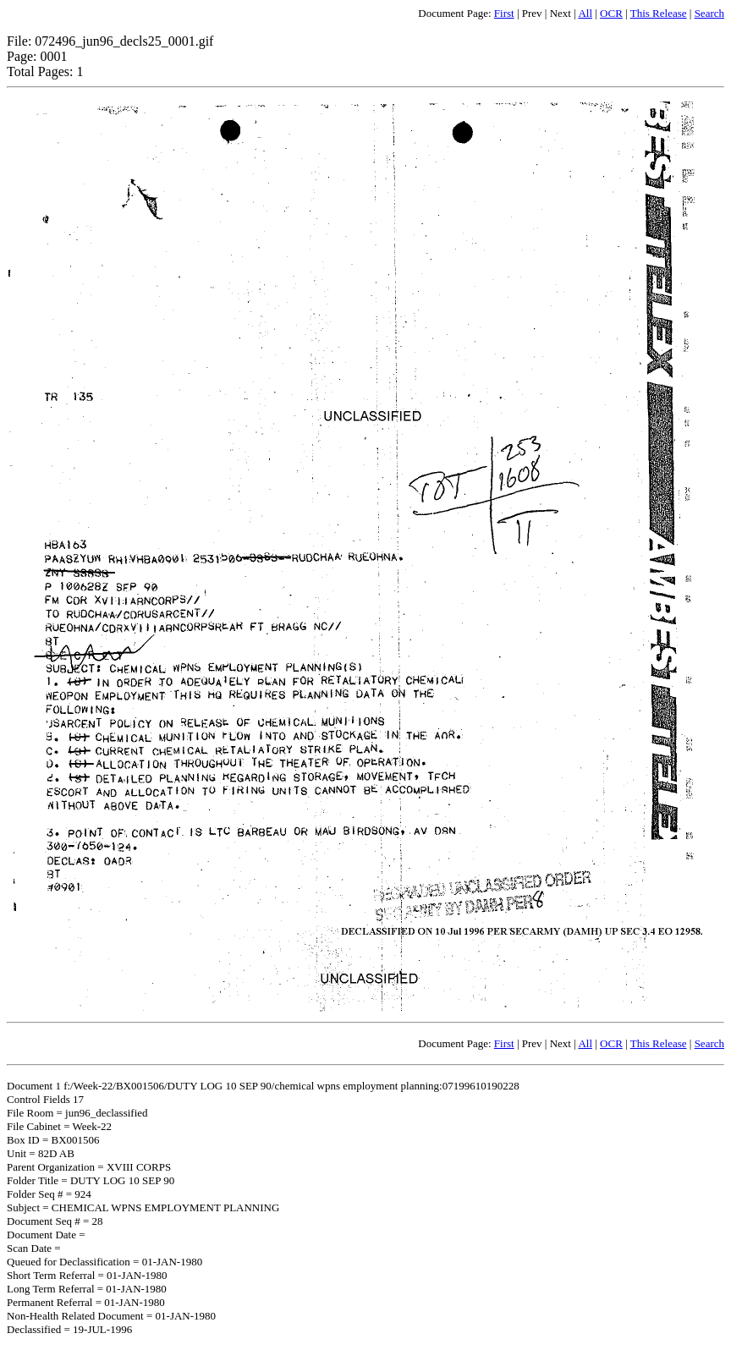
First (504, 13)
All (585, 13)
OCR (611, 13)
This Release (658, 13)
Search (709, 13)
